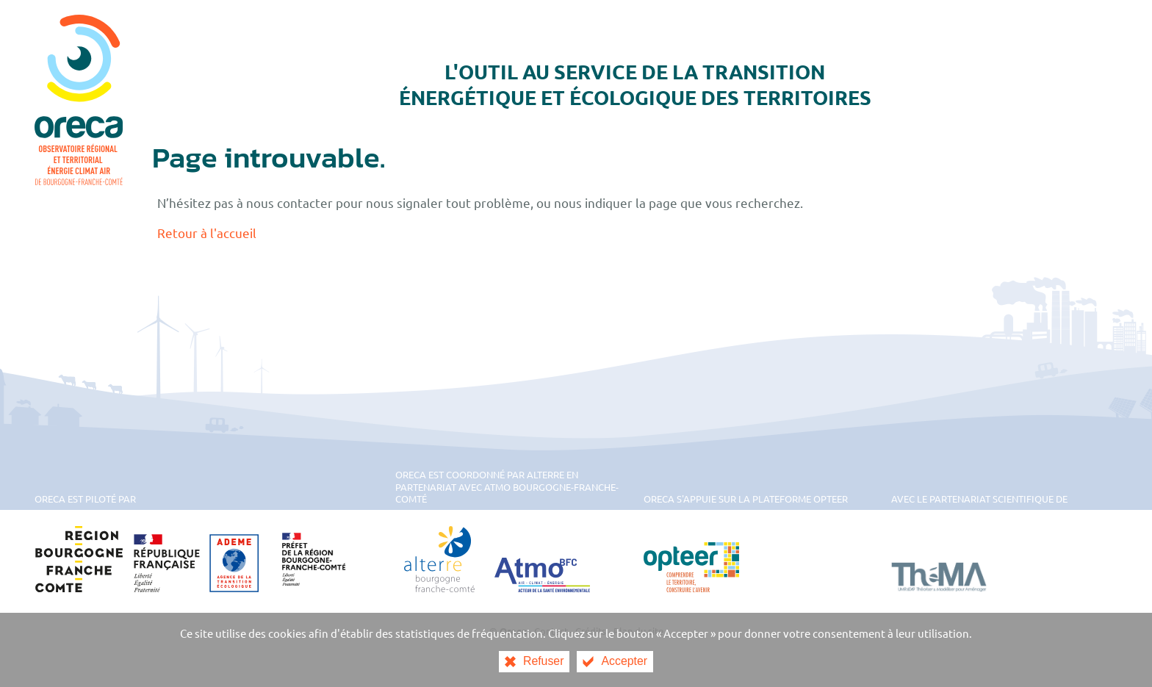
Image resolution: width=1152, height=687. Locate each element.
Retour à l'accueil (206, 232)
